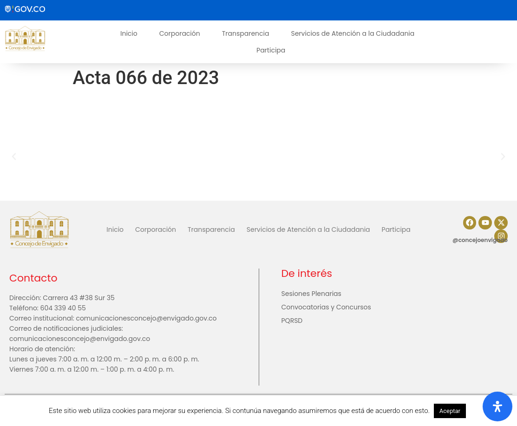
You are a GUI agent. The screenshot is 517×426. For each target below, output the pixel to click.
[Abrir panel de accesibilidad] (497, 406)
